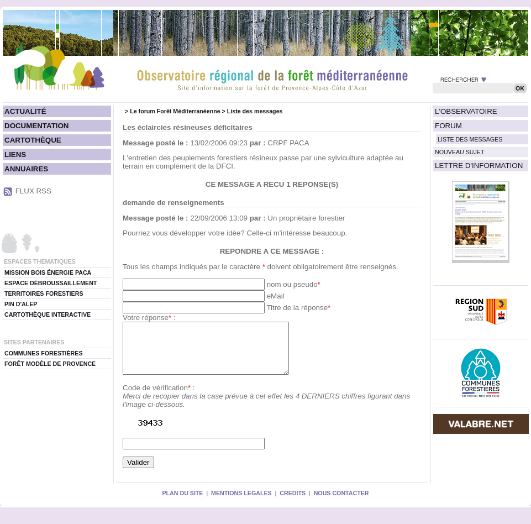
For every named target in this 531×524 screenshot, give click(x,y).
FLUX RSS (33, 191)
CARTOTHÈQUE (32, 140)
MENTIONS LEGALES (241, 503)
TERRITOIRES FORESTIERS (43, 293)
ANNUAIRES (26, 169)
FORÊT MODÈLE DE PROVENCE (50, 363)
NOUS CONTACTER (341, 503)
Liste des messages (255, 111)
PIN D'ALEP (20, 304)
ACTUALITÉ (25, 111)
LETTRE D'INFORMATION (479, 165)
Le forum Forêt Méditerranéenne (175, 111)
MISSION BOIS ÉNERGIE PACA (47, 272)
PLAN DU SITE (182, 503)
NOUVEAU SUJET (459, 152)
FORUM (448, 126)
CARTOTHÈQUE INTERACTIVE (47, 314)
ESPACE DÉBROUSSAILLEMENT (50, 283)
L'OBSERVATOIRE (466, 111)
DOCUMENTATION (36, 126)
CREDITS (293, 503)
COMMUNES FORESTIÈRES (43, 353)
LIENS (15, 154)
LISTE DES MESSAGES (470, 139)
